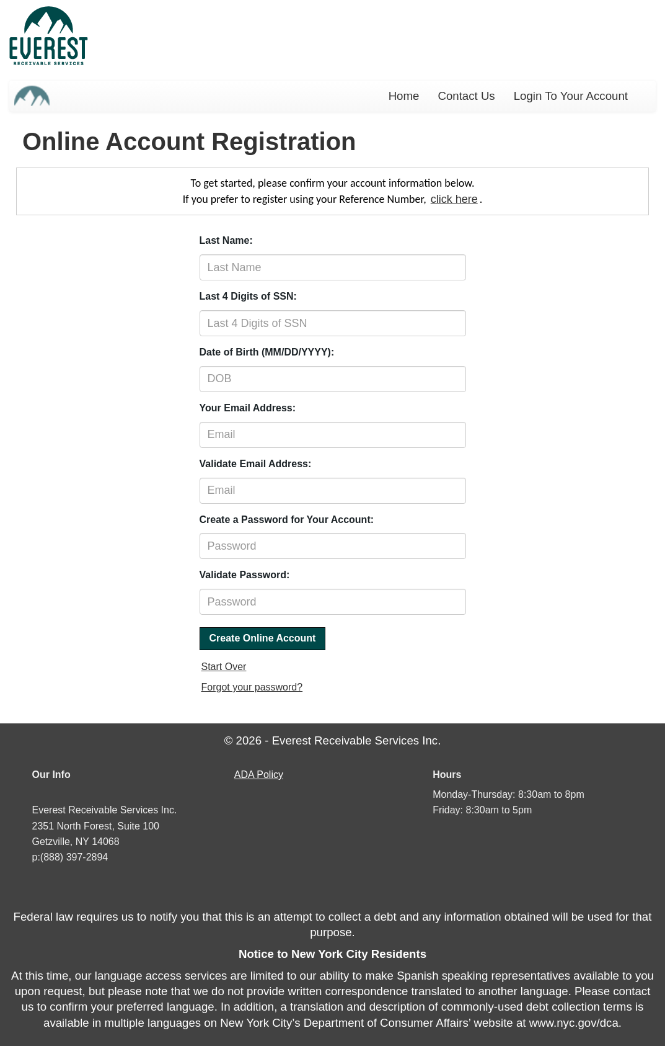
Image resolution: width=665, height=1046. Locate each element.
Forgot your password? (252, 687)
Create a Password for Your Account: (287, 519)
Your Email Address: (248, 408)
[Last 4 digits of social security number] (333, 323)
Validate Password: (245, 575)
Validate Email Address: (256, 463)
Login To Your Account (571, 95)
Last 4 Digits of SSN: (248, 296)
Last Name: (226, 240)
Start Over (224, 666)
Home (404, 95)
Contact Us (466, 95)
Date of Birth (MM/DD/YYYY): (267, 352)
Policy (258, 774)
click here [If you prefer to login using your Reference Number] (454, 199)
